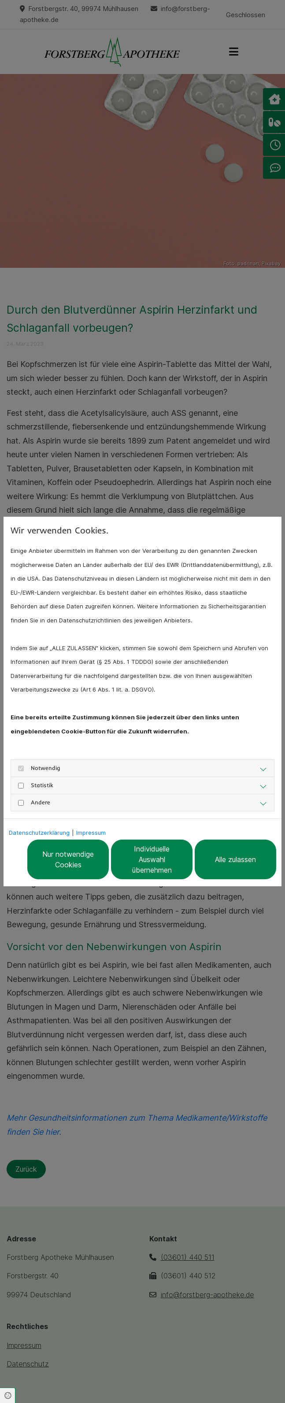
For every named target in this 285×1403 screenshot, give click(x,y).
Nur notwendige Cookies (68, 859)
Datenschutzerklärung (39, 832)
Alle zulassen (235, 859)
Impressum (91, 832)
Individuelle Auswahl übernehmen (152, 859)
